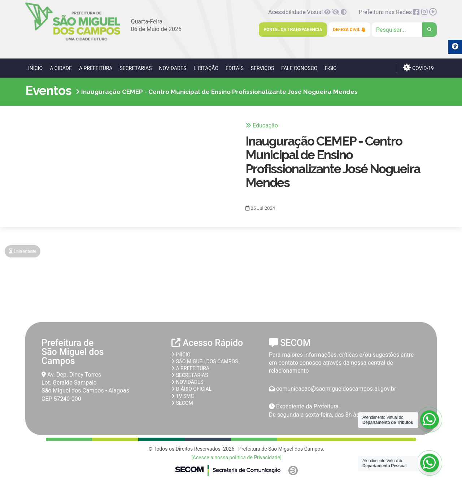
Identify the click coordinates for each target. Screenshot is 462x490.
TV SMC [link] (182, 396)
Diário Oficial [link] (191, 389)
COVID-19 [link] (418, 67)
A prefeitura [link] (190, 368)
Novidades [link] (172, 68)
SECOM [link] (182, 403)
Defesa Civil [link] (349, 29)
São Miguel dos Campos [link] (204, 361)
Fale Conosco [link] (299, 68)
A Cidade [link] (61, 68)
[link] (72, 39)
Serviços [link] (262, 68)
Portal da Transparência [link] (292, 29)
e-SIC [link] (330, 68)
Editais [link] (235, 68)
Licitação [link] (205, 68)
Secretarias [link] (135, 68)
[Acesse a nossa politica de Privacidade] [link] (236, 457)
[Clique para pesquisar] (404, 29)
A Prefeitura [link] (96, 68)
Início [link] (35, 68)
